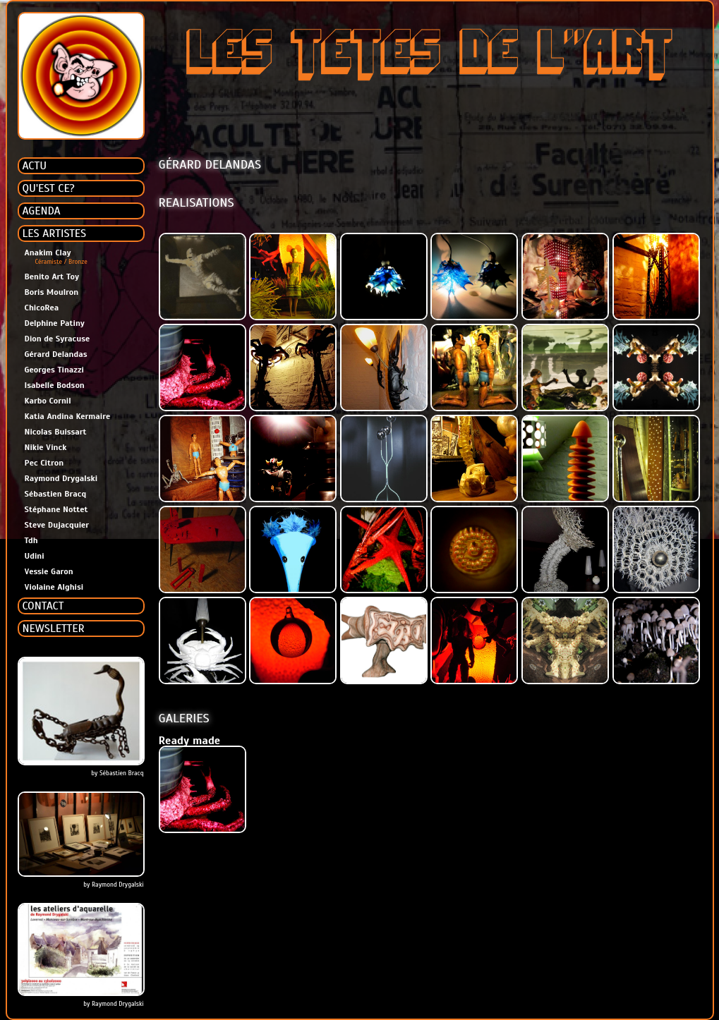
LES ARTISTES (55, 233)
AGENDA (42, 211)
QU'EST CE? (49, 188)
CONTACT (43, 606)
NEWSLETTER (54, 628)
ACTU (35, 166)
